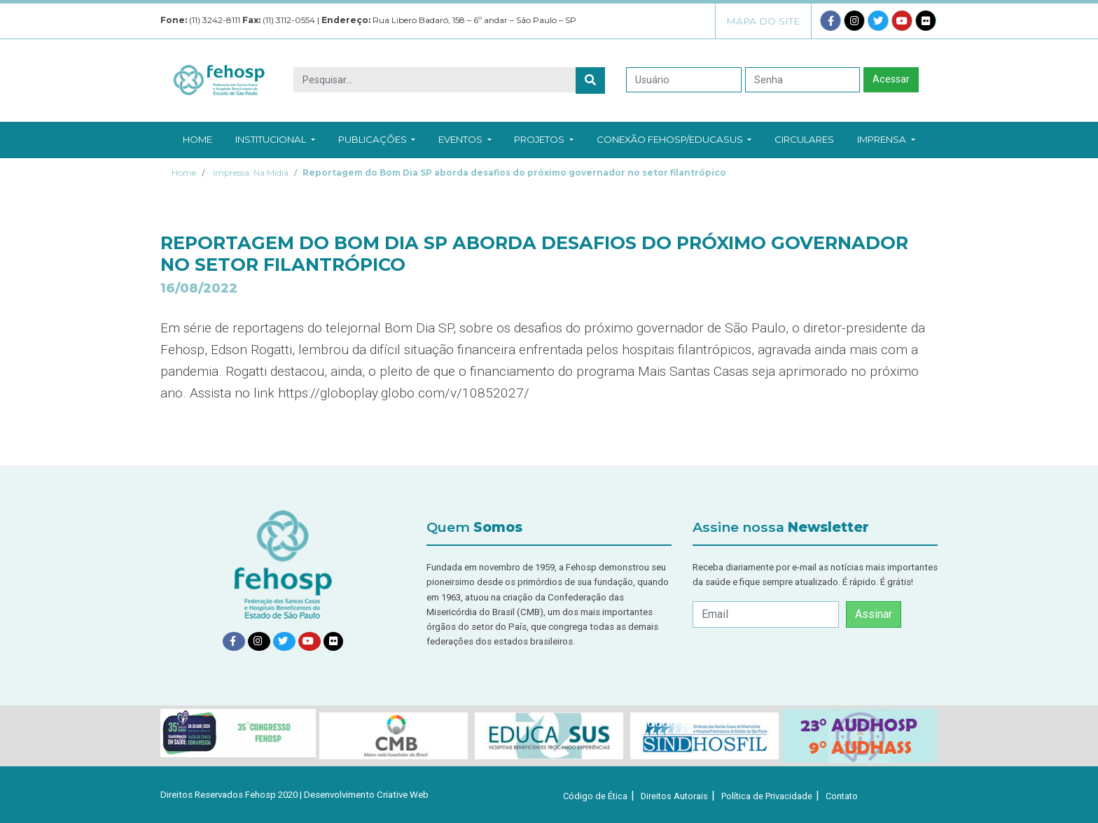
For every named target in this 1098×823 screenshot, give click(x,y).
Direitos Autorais (674, 796)
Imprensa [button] (886, 139)
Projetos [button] (543, 139)
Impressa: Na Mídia (251, 172)
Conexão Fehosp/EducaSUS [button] (674, 139)
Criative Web (403, 794)
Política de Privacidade (766, 796)
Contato (842, 796)
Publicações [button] (376, 139)
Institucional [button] (274, 139)
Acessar (891, 79)
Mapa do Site (763, 21)
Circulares (804, 139)
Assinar (873, 614)
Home (197, 139)
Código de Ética (595, 796)
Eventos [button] (464, 139)
